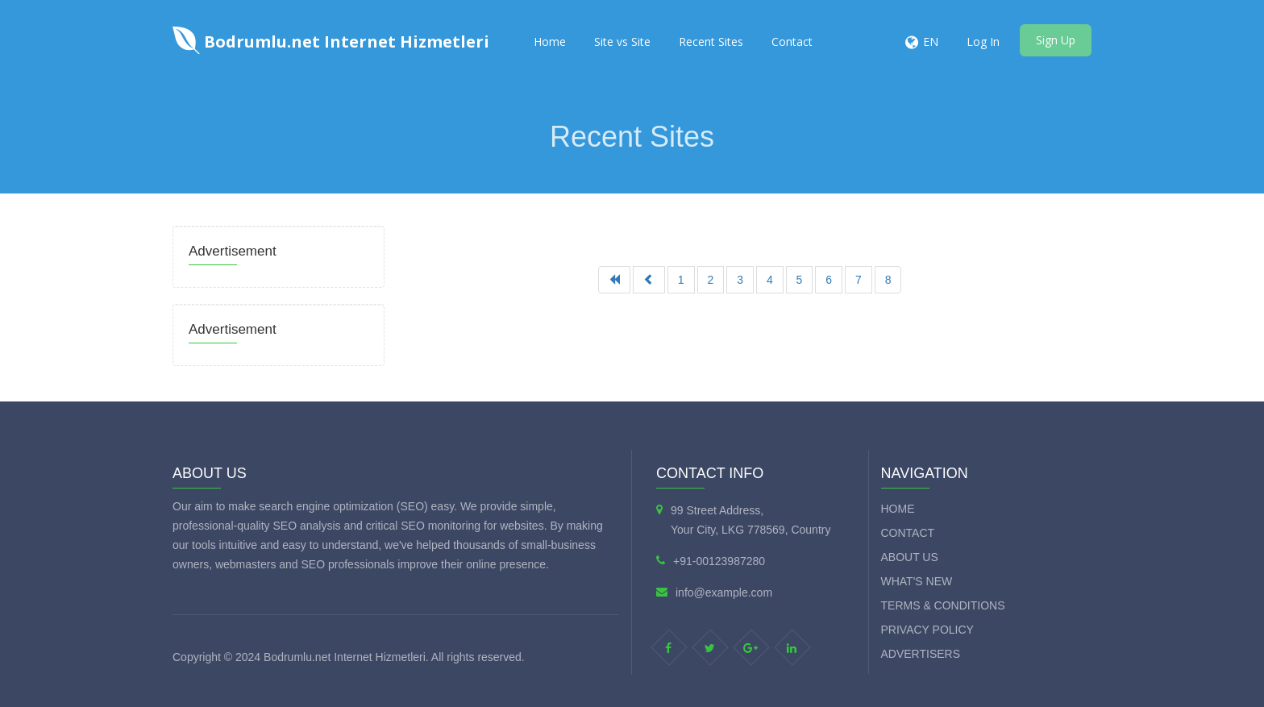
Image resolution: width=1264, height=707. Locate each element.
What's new (917, 581)
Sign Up (1055, 40)
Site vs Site (622, 41)
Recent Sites (711, 41)
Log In (983, 41)
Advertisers (921, 653)
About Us (909, 557)
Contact (792, 41)
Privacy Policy (927, 629)
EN (930, 41)
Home (550, 41)
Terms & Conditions (943, 605)
